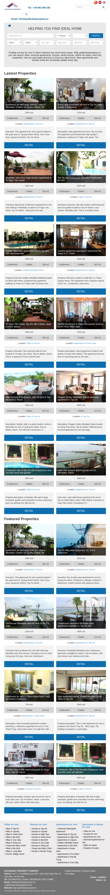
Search (96, 36)
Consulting (69, 874)
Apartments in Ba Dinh (67, 845)
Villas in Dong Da (13, 843)
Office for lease (90, 845)
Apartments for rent (66, 824)
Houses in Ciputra (39, 831)
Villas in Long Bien (14, 851)
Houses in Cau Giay (40, 843)
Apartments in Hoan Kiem (85, 343)
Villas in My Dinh (13, 848)
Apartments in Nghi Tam (68, 837)
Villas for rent (11, 824)
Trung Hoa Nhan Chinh (16, 845)
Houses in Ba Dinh (40, 840)
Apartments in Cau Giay (68, 862)
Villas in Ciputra (12, 831)
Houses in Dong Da (40, 845)
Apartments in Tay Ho (33, 124)
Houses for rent (38, 824)
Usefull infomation (72, 871)
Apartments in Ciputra (85, 270)
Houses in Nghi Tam (40, 834)
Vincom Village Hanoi (15, 854)
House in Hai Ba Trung (42, 851)
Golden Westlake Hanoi (33, 270)
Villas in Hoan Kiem (14, 834)
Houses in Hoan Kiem (41, 837)
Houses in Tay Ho (33, 789)
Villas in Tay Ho (85, 197)
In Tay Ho (85, 416)
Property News (88, 871)
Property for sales (91, 848)
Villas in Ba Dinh (13, 837)
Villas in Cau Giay (13, 840)
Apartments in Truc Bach (68, 854)
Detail (29, 145)
